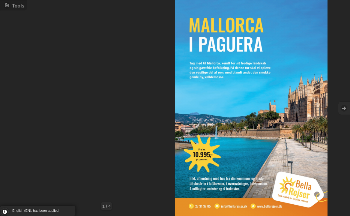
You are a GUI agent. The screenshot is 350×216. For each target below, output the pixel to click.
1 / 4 (106, 206)
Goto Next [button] (344, 108)
